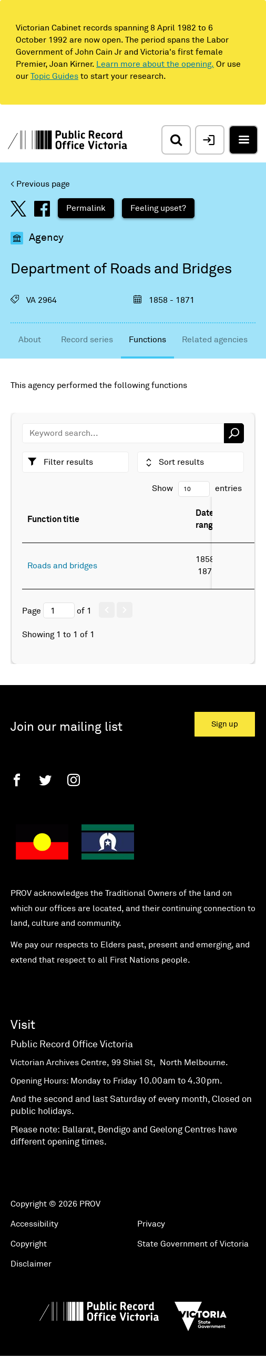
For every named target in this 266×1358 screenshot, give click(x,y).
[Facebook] (17, 780)
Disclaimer (31, 1264)
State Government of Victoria (193, 1244)
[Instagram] (73, 780)
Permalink (86, 208)
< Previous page (40, 184)
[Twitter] (45, 780)
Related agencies (215, 339)
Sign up (224, 724)
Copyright (29, 1244)
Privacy (151, 1224)
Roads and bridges (62, 565)
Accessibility (34, 1224)
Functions (147, 339)
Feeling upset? (158, 208)
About (29, 339)
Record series (87, 339)
